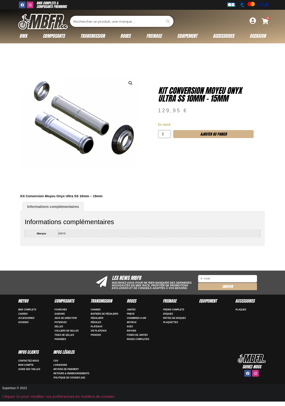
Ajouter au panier (213, 134)
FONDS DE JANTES (137, 335)
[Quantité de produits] (164, 134)
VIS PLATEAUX (99, 331)
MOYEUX (131, 322)
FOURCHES (60, 309)
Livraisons (60, 365)
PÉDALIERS (97, 318)
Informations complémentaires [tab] (53, 207)
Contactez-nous (28, 361)
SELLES (58, 326)
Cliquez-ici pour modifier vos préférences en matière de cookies (58, 396)
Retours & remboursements (71, 373)
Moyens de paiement (66, 369)
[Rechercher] (167, 21)
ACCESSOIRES (26, 318)
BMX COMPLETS (27, 309)
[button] (130, 83)
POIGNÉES (60, 339)
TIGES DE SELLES (64, 335)
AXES (130, 326)
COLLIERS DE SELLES (66, 331)
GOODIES (23, 322)
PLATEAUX (96, 326)
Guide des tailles (29, 369)
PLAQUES (240, 309)
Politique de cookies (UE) (69, 377)
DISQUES (168, 314)
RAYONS (131, 331)
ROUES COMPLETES (138, 339)
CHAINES (96, 309)
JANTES (131, 309)
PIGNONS (96, 335)
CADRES (23, 314)
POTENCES (60, 322)
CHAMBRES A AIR (136, 318)
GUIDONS (59, 314)
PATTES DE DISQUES (174, 318)
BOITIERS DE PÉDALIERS (104, 314)
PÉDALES (96, 322)
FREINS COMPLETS (173, 309)
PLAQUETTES (170, 322)
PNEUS (130, 314)
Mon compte (26, 365)
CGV (55, 361)
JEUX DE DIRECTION (65, 318)
